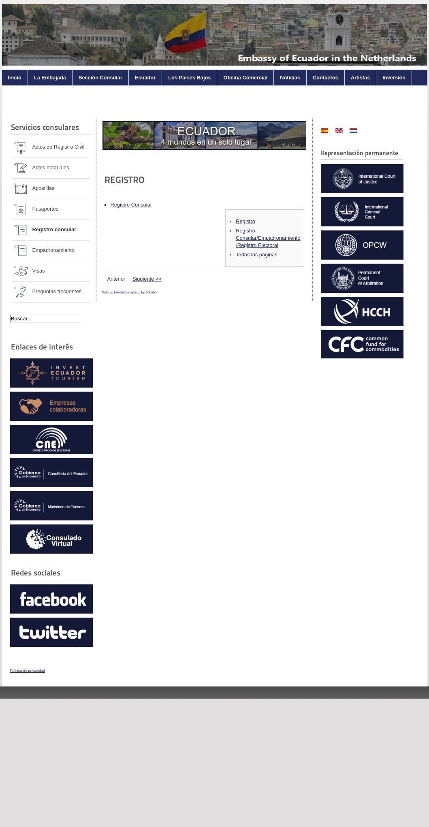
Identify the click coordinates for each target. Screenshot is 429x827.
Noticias (290, 78)
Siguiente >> (147, 279)
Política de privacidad (27, 671)
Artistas (360, 78)
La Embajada (50, 78)
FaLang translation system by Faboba (129, 292)
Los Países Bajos (189, 78)
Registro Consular (131, 205)
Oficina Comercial (245, 78)
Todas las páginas (256, 255)
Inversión (394, 78)
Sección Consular (100, 78)
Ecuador (145, 78)
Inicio (14, 78)
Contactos (325, 78)
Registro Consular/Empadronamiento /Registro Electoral (268, 238)
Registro (245, 221)
